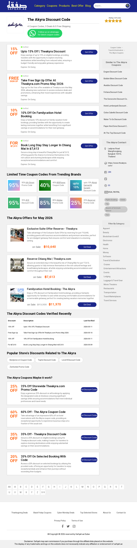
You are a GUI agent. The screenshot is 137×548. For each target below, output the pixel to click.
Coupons (52, 5)
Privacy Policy (60, 521)
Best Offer (77, 5)
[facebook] (62, 526)
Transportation (110, 292)
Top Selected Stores (88, 513)
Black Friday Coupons (42, 513)
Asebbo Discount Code (113, 85)
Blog (88, 5)
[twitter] (68, 526)
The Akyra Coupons (116, 53)
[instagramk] (74, 526)
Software (107, 256)
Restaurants (109, 288)
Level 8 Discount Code (71, 360)
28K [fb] (109, 172)
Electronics (107, 240)
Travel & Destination (111, 260)
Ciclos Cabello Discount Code (116, 112)
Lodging (107, 276)
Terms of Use (77, 521)
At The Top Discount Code (115, 133)
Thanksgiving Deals (19, 513)
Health (106, 244)
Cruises (107, 264)
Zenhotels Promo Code (19, 367)
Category (39, 5)
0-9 (43, 492)
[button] (127, 5)
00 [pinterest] (109, 185)
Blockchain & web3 (111, 236)
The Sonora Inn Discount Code (116, 99)
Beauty (106, 232)
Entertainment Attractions (115, 268)
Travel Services (110, 300)
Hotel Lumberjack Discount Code (117, 106)
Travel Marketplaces (112, 296)
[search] (109, 5)
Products (64, 5)
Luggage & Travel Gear (113, 280)
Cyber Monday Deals (65, 513)
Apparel (106, 228)
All (9, 487)
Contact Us (121, 513)
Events (106, 272)
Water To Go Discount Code (115, 119)
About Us (107, 513)
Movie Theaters (110, 284)
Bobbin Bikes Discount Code (115, 78)
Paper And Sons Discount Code (117, 126)
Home (105, 248)
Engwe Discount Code (113, 72)
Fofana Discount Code (113, 92)
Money (106, 252)
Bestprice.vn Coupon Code (21, 360)
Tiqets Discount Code (47, 360)
